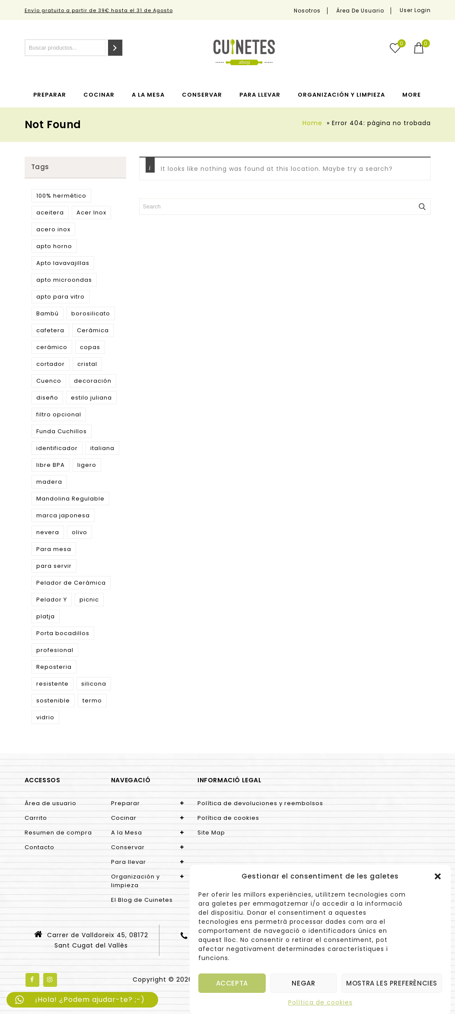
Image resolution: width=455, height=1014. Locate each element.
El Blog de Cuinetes (142, 900)
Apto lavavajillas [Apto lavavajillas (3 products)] (62, 263)
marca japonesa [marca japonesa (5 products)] (63, 515)
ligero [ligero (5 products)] (86, 465)
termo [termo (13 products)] (92, 700)
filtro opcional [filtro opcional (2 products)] (58, 414)
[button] (437, 876)
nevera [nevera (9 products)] (47, 532)
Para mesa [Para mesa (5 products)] (53, 549)
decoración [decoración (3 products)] (92, 381)
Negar (303, 983)
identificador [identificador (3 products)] (57, 448)
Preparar (49, 95)
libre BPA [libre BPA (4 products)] (50, 465)
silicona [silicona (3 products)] (93, 684)
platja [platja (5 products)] (45, 616)
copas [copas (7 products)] (90, 347)
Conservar (202, 95)
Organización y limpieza (341, 95)
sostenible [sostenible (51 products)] (53, 700)
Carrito (36, 818)
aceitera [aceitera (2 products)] (50, 212)
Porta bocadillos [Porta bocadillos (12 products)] (62, 633)
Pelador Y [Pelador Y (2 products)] (51, 599)
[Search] (115, 48)
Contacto (39, 847)
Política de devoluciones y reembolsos (260, 803)
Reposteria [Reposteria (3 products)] (54, 667)
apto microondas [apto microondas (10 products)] (64, 280)
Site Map (211, 832)
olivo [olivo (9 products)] (79, 532)
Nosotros (307, 10)
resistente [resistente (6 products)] (52, 684)
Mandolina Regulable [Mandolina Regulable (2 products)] (70, 498)
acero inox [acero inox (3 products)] (53, 229)
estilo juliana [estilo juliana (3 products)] (91, 398)
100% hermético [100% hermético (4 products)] (61, 196)
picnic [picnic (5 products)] (89, 599)
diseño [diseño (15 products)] (47, 398)
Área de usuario (360, 10)
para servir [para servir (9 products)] (54, 566)
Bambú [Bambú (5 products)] (47, 313)
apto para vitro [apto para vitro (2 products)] (60, 297)
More (411, 95)
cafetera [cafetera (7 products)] (50, 330)
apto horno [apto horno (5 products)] (54, 246)
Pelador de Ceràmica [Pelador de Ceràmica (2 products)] (71, 583)
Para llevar (259, 95)
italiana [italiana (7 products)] (102, 448)
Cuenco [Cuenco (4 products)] (48, 381)
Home (312, 123)
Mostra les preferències (391, 983)
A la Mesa (148, 95)
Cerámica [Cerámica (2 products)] (93, 330)
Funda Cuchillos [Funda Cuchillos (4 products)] (61, 431)
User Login (415, 10)
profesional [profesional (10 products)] (54, 650)
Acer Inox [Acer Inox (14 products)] (91, 212)
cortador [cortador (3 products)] (50, 364)
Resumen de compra (58, 832)
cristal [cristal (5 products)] (87, 364)
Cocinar (99, 95)
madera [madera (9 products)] (49, 482)
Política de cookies (320, 1002)
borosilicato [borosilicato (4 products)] (90, 313)
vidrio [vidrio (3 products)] (45, 717)
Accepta (232, 983)
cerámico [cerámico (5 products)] (51, 347)
